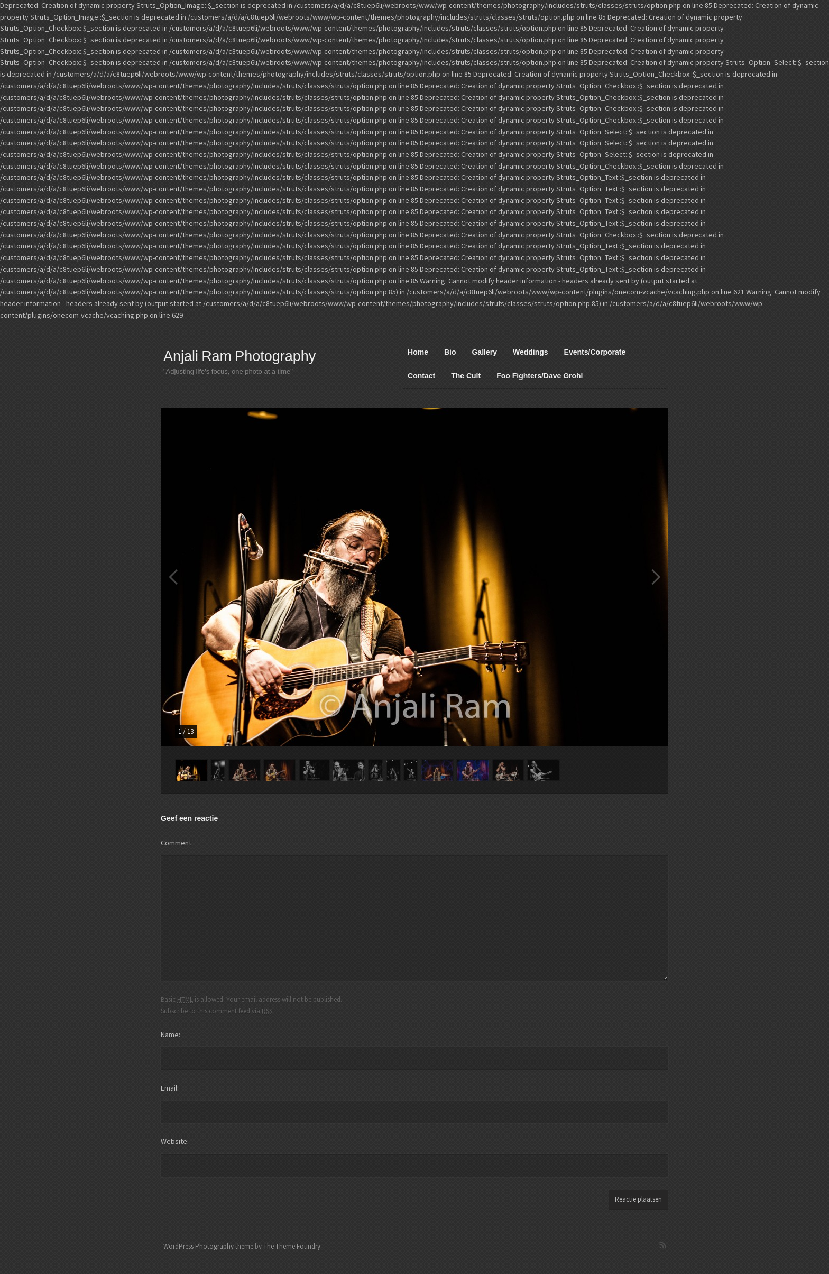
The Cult (466, 376)
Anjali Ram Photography (239, 356)
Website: (175, 1141)
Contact (421, 376)
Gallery (484, 352)
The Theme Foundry (291, 1246)
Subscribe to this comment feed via (216, 1010)
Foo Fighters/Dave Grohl (539, 376)
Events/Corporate (595, 352)
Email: (170, 1088)
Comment (176, 842)
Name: (170, 1034)
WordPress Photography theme (208, 1246)
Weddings (530, 352)
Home (418, 352)
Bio (450, 352)
